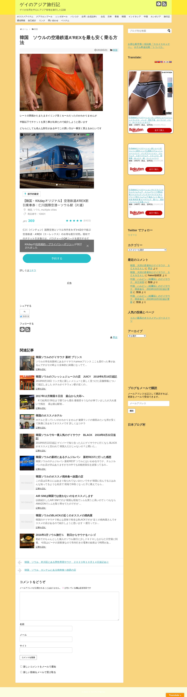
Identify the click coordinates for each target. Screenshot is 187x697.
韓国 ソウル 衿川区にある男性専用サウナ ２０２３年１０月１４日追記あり (63, 562)
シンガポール (61, 16)
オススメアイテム (25, 16)
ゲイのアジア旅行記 (40, 4)
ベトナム (65, 20)
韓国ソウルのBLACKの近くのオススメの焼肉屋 (64, 515)
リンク (42, 20)
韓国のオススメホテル (49, 415)
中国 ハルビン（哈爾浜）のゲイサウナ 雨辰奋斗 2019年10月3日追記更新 (150, 289)
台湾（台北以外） (90, 16)
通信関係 (21, 20)
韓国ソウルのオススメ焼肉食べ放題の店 (59, 476)
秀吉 (115, 337)
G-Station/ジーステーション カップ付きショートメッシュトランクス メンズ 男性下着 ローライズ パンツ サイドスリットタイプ (150, 120)
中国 (146, 16)
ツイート (132, 235)
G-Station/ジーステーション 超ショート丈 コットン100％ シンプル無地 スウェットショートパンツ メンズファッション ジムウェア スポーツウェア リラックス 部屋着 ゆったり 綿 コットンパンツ (146, 153)
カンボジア (156, 16)
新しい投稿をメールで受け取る (39, 672)
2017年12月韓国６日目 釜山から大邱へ (60, 396)
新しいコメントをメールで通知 (39, 666)
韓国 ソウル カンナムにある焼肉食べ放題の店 (47, 570)
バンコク (75, 16)
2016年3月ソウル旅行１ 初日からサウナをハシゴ (66, 534)
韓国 (124, 16)
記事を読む (41, 369)
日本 (110, 16)
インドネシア (135, 16)
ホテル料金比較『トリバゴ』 (149, 47)
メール (23, 635)
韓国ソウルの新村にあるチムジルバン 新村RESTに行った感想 (73, 457)
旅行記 (167, 16)
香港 (117, 16)
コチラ (32, 270)
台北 (103, 16)
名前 (22, 624)
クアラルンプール (44, 16)
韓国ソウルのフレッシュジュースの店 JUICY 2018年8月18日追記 (76, 376)
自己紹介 (32, 20)
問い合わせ (53, 20)
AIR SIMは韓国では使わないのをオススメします (64, 496)
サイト (23, 645)
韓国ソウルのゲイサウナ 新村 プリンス (59, 357)
